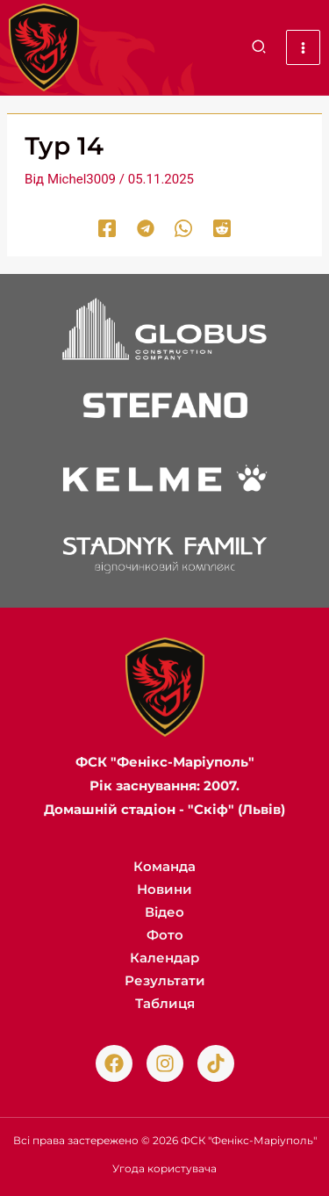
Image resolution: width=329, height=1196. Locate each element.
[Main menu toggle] (303, 47)
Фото (165, 934)
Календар (164, 957)
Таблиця (165, 1003)
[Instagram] (165, 1063)
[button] (259, 49)
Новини (164, 889)
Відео (164, 912)
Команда (164, 866)
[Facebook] (107, 228)
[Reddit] (222, 228)
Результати (165, 980)
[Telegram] (145, 228)
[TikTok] (215, 1063)
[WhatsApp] (183, 228)
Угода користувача (164, 1168)
